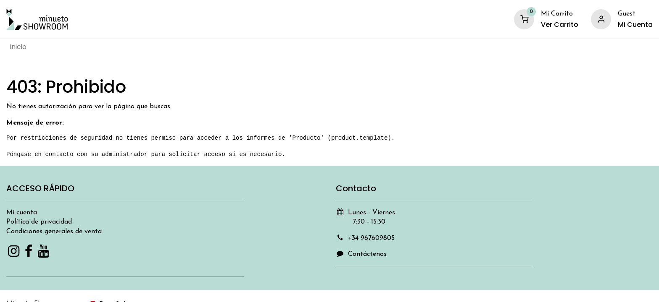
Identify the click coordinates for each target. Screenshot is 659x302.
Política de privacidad (39, 222)
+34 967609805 (371, 238)
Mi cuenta (21, 212)
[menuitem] (18, 47)
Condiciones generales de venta (54, 231)
